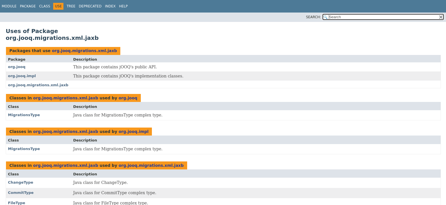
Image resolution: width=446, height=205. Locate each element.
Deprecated (90, 6)
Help (123, 6)
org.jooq (16, 67)
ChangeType (20, 182)
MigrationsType (24, 115)
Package (28, 6)
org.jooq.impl (22, 76)
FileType (16, 203)
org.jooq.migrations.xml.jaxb (84, 50)
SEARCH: (313, 17)
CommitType (21, 192)
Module (9, 6)
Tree (71, 6)
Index (110, 6)
